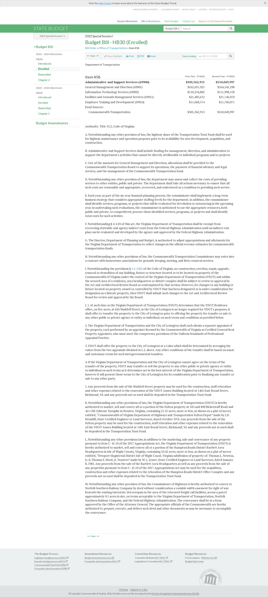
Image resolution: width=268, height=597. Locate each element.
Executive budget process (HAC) (49, 561)
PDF (140, 56)
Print (130, 56)
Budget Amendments (52, 123)
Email (151, 56)
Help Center (105, 3)
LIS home (203, 9)
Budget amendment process (98, 558)
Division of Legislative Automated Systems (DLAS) (175, 593)
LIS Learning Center (170, 9)
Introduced (44, 63)
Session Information (127, 21)
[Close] (265, 3)
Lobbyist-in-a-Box (138, 589)
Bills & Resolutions (150, 21)
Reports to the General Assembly (215, 21)
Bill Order (90, 48)
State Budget (171, 21)
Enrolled (43, 68)
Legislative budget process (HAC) (50, 558)
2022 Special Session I (52, 36)
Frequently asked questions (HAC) (101, 561)
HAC (156, 558)
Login (230, 9)
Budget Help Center (194, 561)
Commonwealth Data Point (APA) (50, 565)
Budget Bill (172, 28)
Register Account (217, 9)
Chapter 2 (44, 79)
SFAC (162, 558)
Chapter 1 (44, 113)
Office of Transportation (112, 48)
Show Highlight (113, 56)
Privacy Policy (189, 9)
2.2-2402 (137, 269)
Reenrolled (44, 74)
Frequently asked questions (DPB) (50, 568)
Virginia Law (189, 21)
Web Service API (209, 558)
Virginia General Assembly (145, 9)
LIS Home (123, 589)
